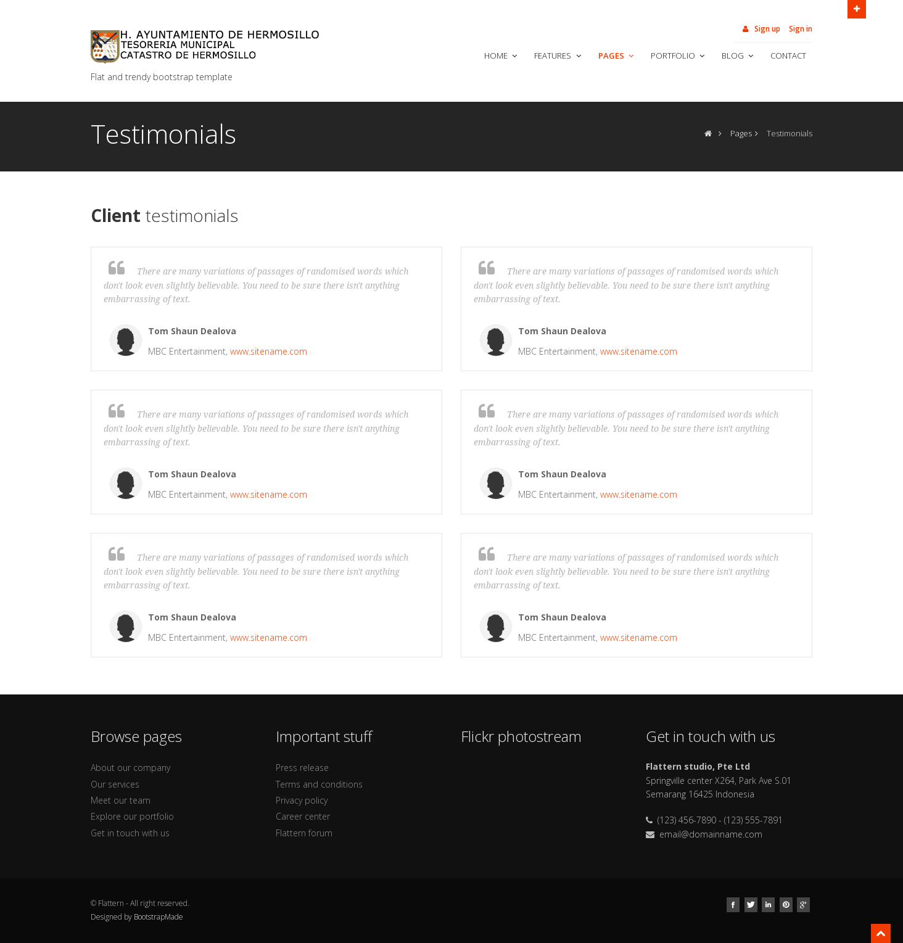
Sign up (760, 28)
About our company (130, 767)
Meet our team (120, 800)
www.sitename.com (268, 351)
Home (501, 55)
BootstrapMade (158, 917)
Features (558, 55)
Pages (617, 55)
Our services (115, 784)
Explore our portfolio (132, 816)
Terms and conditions (319, 784)
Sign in (800, 28)
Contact (788, 55)
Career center (303, 816)
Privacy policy (302, 800)
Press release (302, 767)
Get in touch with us (130, 833)
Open (857, 8)
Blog (739, 55)
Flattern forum (304, 833)
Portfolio (679, 55)
